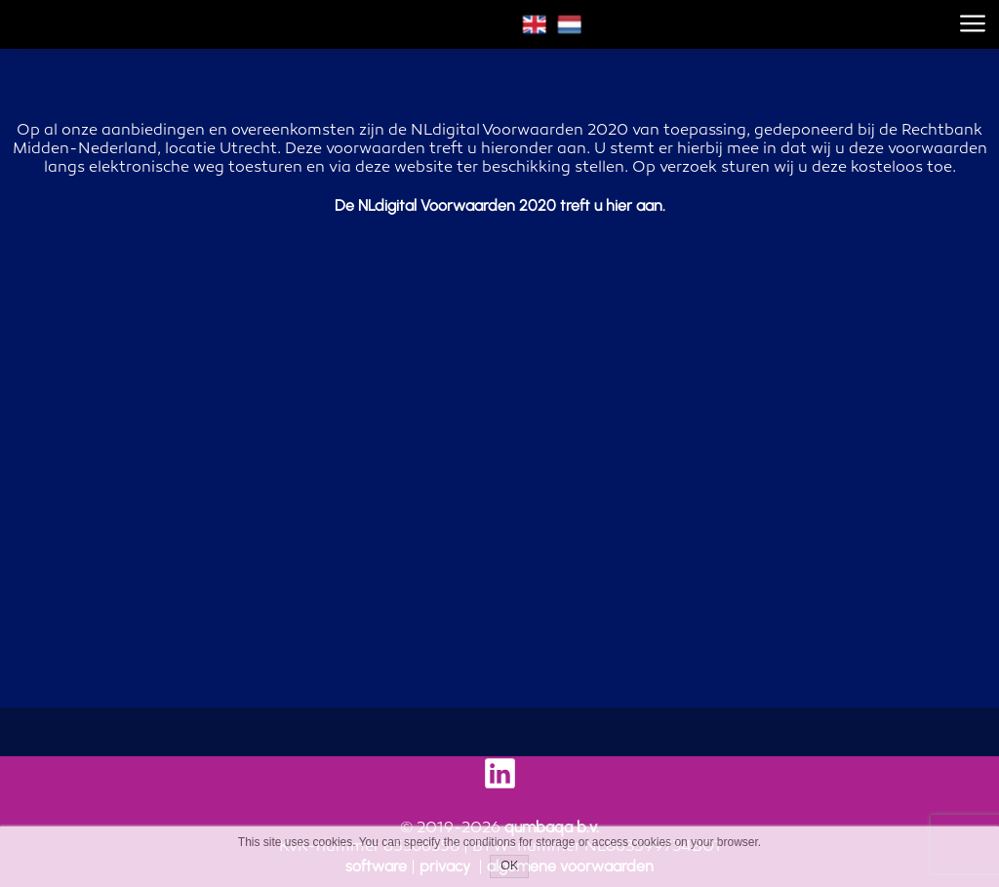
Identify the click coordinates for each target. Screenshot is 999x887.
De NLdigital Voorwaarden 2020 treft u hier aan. (500, 205)
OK (509, 866)
